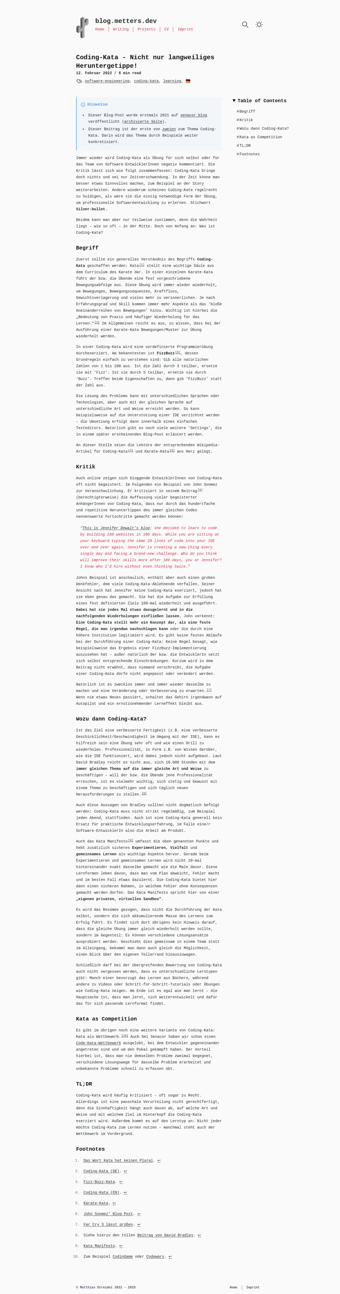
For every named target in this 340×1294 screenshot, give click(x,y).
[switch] (259, 24)
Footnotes (248, 154)
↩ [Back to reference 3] (120, 1182)
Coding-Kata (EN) (101, 1192)
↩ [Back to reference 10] (170, 1257)
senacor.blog (193, 115)
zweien (169, 129)
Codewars (155, 1257)
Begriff (246, 111)
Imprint (185, 29)
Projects (146, 29)
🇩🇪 (188, 80)
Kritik (245, 120)
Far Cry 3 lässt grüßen (108, 1224)
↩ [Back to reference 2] (125, 1171)
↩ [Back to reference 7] (139, 1224)
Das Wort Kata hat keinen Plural (118, 1160)
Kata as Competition (259, 137)
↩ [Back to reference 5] (114, 1203)
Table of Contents (262, 101)
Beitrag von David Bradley (165, 1235)
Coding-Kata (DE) (101, 1171)
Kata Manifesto (99, 1246)
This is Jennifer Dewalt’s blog (116, 528)
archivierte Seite (143, 122)
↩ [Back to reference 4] (125, 1192)
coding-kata (146, 80)
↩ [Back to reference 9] (120, 1246)
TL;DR (244, 146)
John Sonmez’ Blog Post (108, 1214)
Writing (121, 29)
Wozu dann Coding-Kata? (263, 128)
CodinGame (123, 1257)
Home (99, 29)
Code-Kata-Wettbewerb (98, 1043)
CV (166, 29)
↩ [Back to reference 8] (199, 1235)
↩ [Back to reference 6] (139, 1214)
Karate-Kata (96, 1203)
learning (172, 80)
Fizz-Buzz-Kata (99, 1182)
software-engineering (107, 80)
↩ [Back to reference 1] (159, 1160)
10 (124, 1035)
